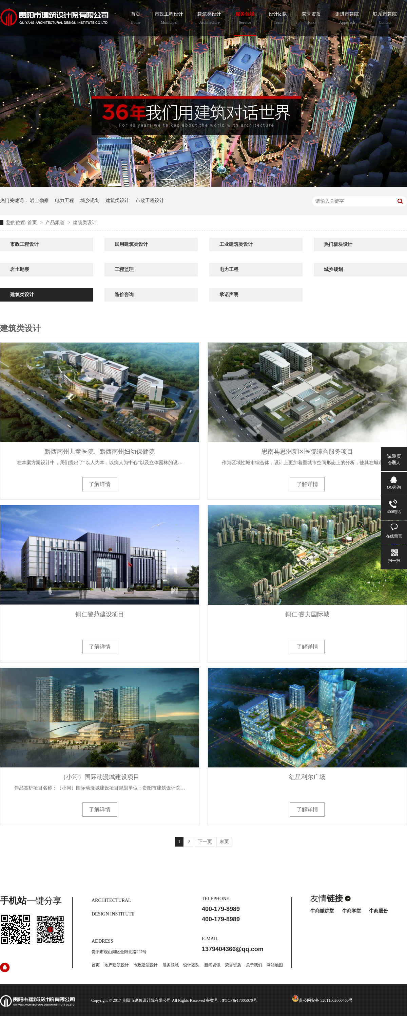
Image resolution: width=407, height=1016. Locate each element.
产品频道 (55, 222)
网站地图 (275, 965)
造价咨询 (124, 294)
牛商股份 (378, 910)
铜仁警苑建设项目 (99, 614)
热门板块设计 (338, 244)
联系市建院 (385, 19)
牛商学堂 (351, 910)
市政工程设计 (169, 19)
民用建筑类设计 (131, 244)
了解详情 (100, 484)
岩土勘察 (39, 200)
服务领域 (244, 19)
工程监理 (124, 269)
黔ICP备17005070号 (239, 1000)
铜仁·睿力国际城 (307, 614)
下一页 (205, 841)
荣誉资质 (311, 19)
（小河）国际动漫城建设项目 (99, 777)
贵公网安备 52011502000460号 (322, 1000)
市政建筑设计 (145, 965)
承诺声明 (228, 294)
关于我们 (254, 965)
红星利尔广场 (307, 777)
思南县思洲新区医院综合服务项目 (307, 451)
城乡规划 (89, 200)
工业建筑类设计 (236, 244)
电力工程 (64, 200)
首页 (135, 19)
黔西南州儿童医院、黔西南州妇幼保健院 (100, 451)
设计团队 (278, 19)
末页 (224, 841)
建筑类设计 (209, 19)
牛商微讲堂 (322, 910)
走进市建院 (347, 19)
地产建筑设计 (116, 965)
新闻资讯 (212, 965)
